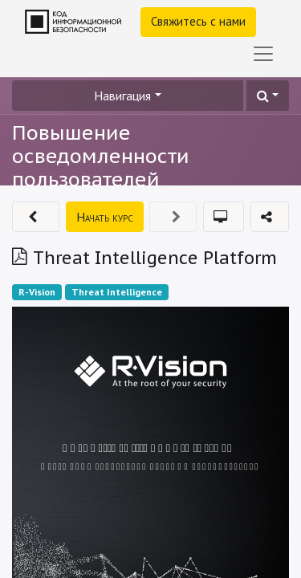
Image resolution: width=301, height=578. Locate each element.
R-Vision (36, 292)
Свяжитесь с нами (198, 21)
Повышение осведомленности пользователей (100, 156)
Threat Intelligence (116, 292)
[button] (267, 95)
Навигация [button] (122, 96)
